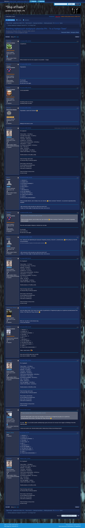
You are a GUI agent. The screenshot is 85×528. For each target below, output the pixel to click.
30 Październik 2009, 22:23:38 (26, 177)
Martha (9, 108)
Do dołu (8, 36)
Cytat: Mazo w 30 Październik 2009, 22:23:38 (32, 215)
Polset (8, 410)
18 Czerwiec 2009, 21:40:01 (25, 107)
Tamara (9, 64)
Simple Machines (15, 524)
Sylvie (61, 23)
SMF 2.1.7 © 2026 (7, 524)
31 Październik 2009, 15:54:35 (26, 212)
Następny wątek (75, 32)
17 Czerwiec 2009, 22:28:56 (25, 64)
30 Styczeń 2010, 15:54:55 (25, 409)
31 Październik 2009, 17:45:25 (26, 236)
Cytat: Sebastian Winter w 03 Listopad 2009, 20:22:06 (34, 413)
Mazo (8, 177)
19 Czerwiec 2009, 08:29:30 (25, 128)
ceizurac (9, 128)
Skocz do (59, 515)
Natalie (9, 327)
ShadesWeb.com (15, 526)
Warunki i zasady (72, 524)
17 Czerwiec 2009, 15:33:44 (25, 41)
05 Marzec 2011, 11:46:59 (25, 458)
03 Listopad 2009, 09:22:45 (25, 258)
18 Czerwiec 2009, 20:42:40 (25, 87)
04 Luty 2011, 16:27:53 (24, 432)
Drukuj (77, 36)
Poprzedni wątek (65, 32)
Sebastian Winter (12, 307)
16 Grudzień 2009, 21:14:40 (25, 326)
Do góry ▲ (79, 524)
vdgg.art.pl (57, 16)
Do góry (8, 507)
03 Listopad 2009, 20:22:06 (25, 307)
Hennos (9, 41)
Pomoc (67, 524)
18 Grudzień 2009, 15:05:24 (25, 360)
